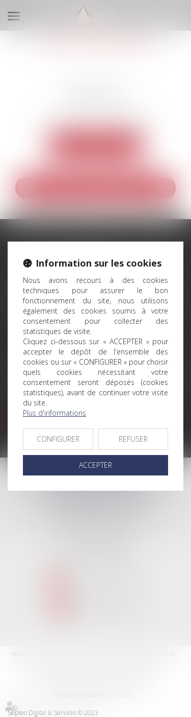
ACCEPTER (95, 465)
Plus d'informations (54, 413)
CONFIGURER (58, 439)
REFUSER (133, 439)
